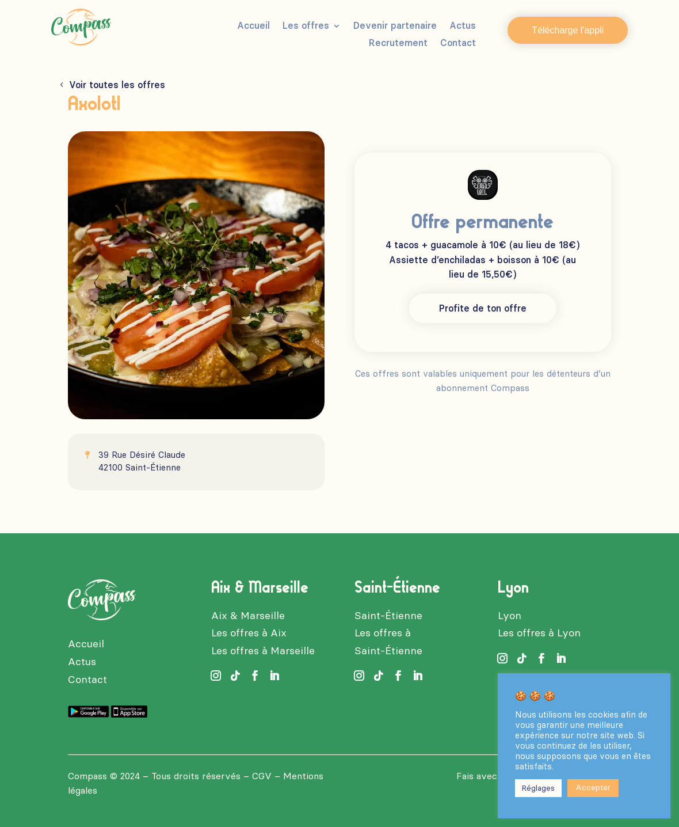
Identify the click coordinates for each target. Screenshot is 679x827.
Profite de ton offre (483, 308)
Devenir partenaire (395, 26)
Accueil (253, 26)
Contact (458, 43)
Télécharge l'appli (568, 30)
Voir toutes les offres (117, 84)
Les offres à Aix (249, 633)
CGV (262, 776)
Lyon (509, 615)
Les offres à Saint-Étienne (388, 642)
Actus (462, 26)
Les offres (306, 26)
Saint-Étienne (388, 615)
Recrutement (398, 43)
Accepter (593, 787)
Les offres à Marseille (263, 650)
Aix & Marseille (248, 615)
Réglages (538, 788)
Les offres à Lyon (539, 633)
